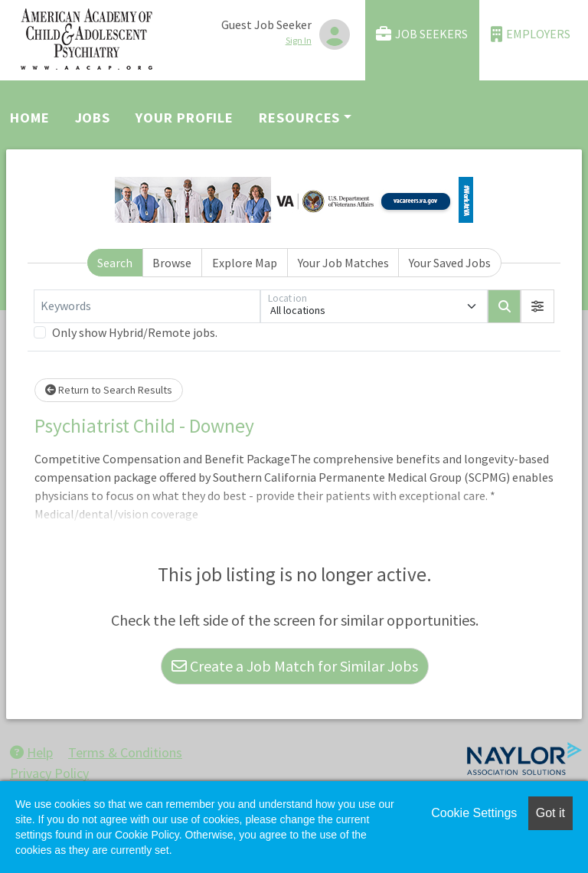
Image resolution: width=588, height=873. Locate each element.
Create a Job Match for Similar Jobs (295, 665)
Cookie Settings (474, 812)
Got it (550, 812)
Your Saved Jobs (450, 262)
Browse (171, 262)
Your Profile (185, 117)
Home (30, 117)
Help (31, 752)
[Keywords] (147, 306)
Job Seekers (422, 34)
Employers (530, 34)
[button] (537, 306)
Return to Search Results (108, 390)
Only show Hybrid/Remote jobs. (134, 332)
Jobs (93, 117)
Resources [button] (299, 117)
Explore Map (244, 262)
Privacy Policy (49, 773)
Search (114, 262)
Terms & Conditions (125, 752)
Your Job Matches (343, 262)
